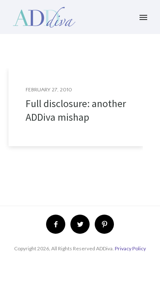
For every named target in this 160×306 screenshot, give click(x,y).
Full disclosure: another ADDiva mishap (76, 110)
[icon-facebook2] (58, 224)
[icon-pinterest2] (104, 224)
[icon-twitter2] (82, 224)
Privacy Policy (130, 248)
